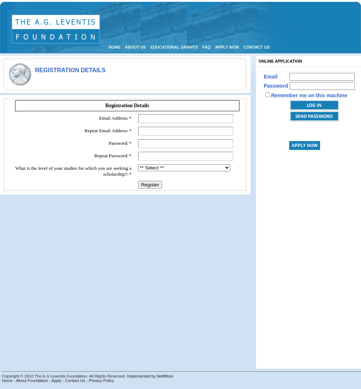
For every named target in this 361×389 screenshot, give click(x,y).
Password (276, 86)
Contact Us (75, 380)
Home (114, 47)
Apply (57, 380)
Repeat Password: (111, 155)
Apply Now (227, 47)
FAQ (206, 47)
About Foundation (32, 380)
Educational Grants (174, 47)
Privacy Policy (101, 380)
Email (270, 77)
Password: (118, 143)
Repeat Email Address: (107, 130)
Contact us (256, 47)
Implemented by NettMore (150, 376)
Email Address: (114, 118)
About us (135, 47)
